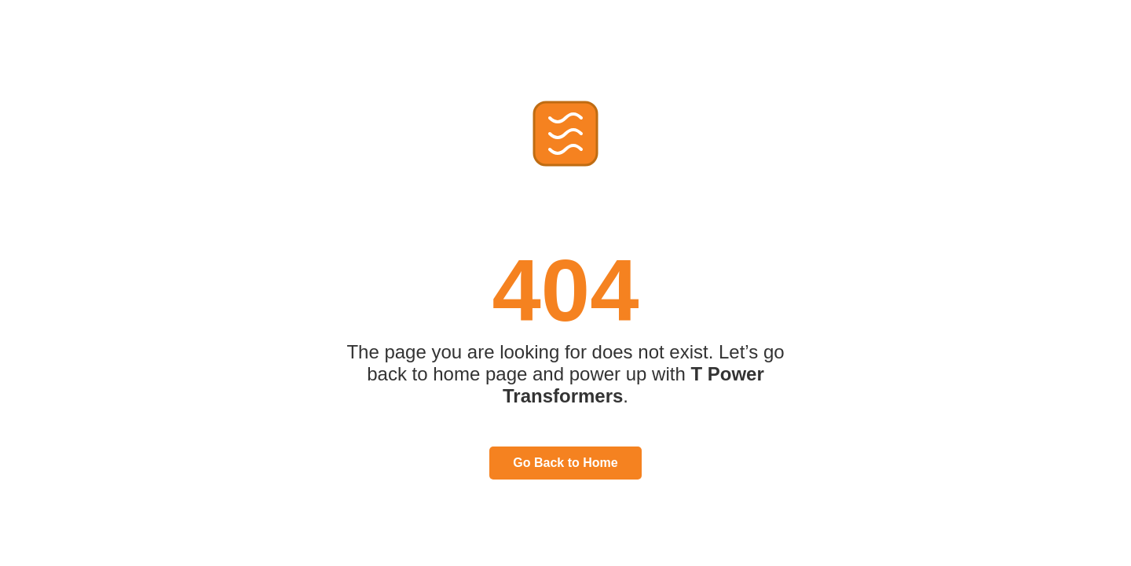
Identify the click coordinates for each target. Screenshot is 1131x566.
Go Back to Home (565, 462)
